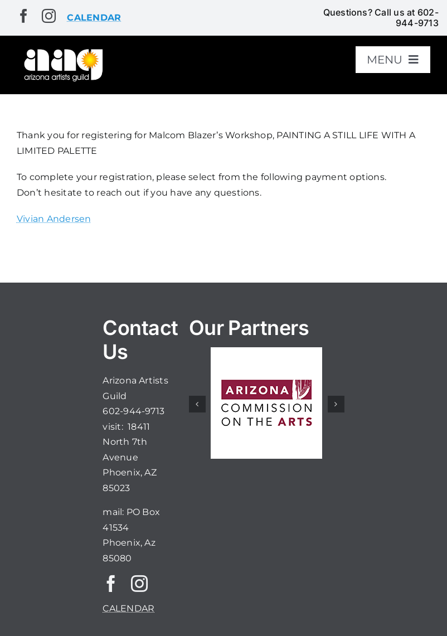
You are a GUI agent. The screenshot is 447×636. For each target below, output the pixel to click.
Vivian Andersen (54, 218)
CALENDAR (128, 608)
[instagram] (49, 16)
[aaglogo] (62, 51)
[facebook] (24, 16)
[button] (197, 404)
